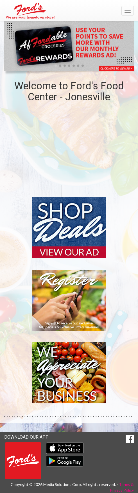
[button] (56, 66)
